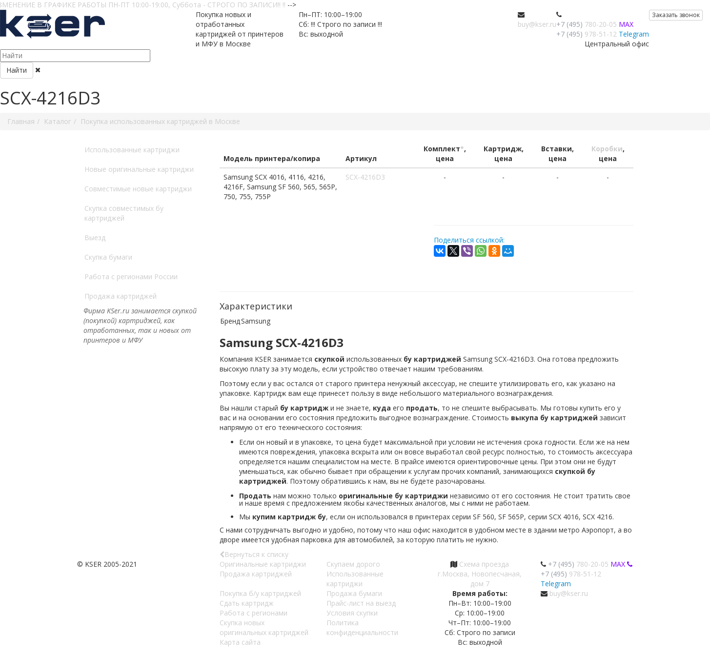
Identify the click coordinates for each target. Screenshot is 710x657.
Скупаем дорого (353, 564)
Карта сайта (240, 642)
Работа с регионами (253, 612)
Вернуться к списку (254, 554)
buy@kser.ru (537, 24)
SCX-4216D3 (365, 177)
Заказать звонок (676, 15)
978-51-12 (586, 34)
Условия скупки (352, 612)
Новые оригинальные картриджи (139, 169)
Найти (16, 70)
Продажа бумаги (354, 593)
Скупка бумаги (108, 257)
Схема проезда (484, 564)
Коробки (607, 148)
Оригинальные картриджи (263, 564)
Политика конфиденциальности (362, 627)
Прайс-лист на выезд (361, 603)
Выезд (94, 237)
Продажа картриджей (120, 296)
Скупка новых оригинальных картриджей (264, 627)
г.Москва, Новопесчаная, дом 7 (480, 578)
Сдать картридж (247, 603)
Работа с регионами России (131, 276)
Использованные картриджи (132, 149)
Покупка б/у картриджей (260, 593)
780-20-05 (586, 24)
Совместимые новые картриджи (138, 188)
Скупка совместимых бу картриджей (123, 213)
